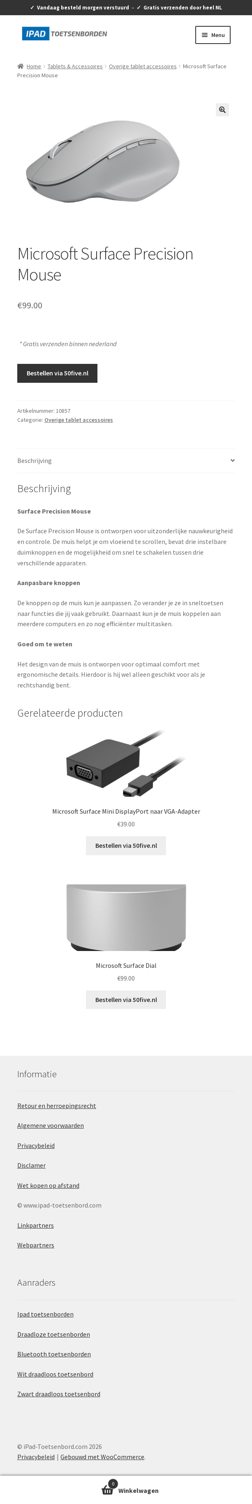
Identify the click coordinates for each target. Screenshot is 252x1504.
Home (34, 66)
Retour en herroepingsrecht (56, 1105)
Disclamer (31, 1165)
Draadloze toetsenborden (53, 1334)
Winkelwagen (59, 1483)
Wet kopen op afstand (48, 1185)
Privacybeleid (36, 1145)
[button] (222, 109)
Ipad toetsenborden (45, 1314)
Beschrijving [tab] (34, 460)
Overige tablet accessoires (143, 66)
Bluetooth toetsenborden (54, 1354)
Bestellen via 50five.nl (57, 373)
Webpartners (35, 1245)
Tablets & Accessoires (75, 66)
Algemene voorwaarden (50, 1125)
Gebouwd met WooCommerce (102, 1457)
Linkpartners (35, 1225)
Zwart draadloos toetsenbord (58, 1394)
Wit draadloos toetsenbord (55, 1374)
